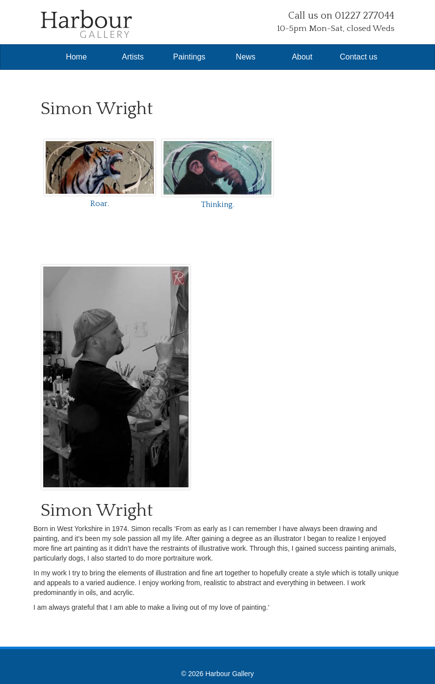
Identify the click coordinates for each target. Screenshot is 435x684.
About (302, 57)
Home (76, 57)
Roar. (99, 203)
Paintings (189, 57)
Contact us (358, 57)
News (245, 57)
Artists (132, 57)
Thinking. (217, 204)
